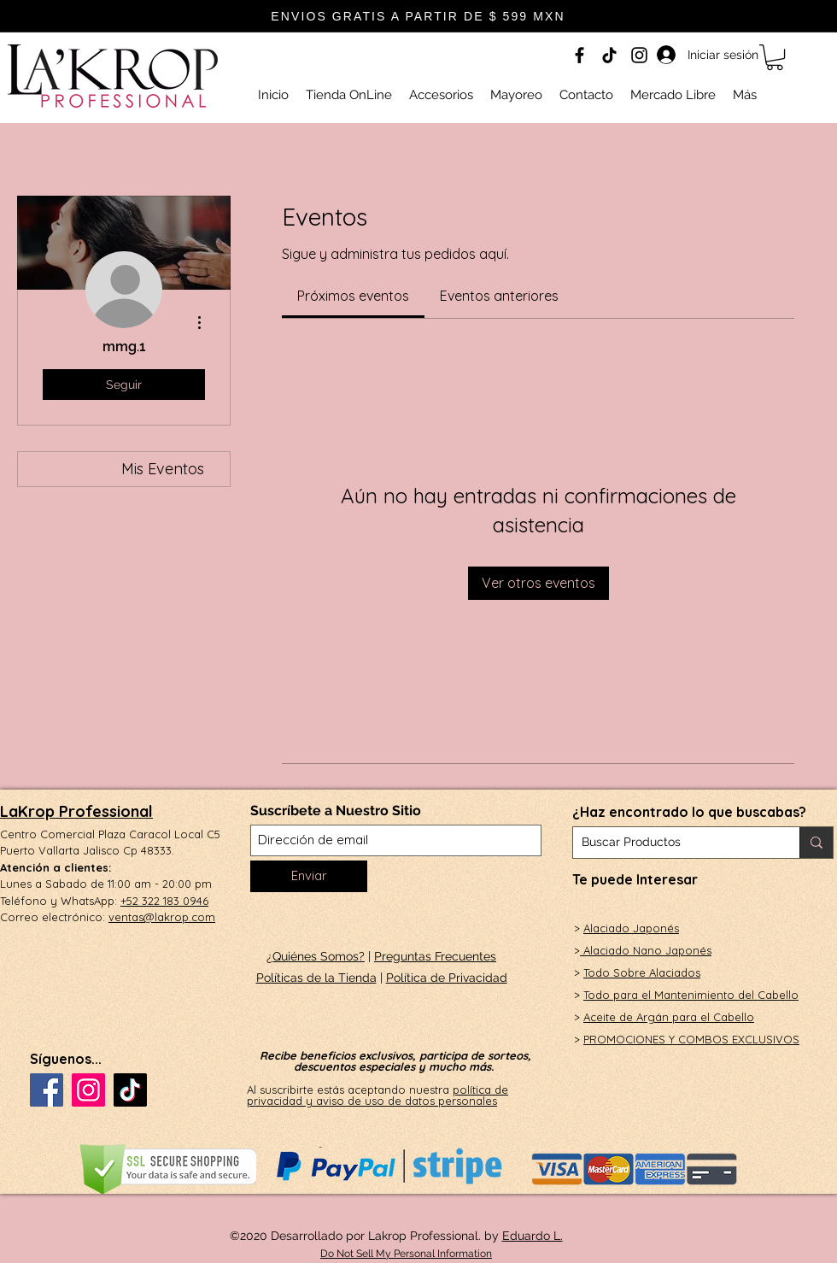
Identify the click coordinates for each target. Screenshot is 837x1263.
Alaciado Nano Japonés (645, 950)
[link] (353, 295)
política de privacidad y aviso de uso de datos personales (377, 1095)
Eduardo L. (532, 1235)
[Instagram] (639, 55)
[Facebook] (579, 55)
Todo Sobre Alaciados (641, 972)
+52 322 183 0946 (164, 901)
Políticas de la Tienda (316, 977)
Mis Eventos (162, 469)
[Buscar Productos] (673, 842)
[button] (774, 57)
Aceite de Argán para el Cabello (668, 1017)
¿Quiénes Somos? (315, 956)
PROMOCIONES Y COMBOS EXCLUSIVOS (691, 1039)
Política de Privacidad (446, 977)
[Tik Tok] (609, 55)
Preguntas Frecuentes (435, 956)
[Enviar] (308, 876)
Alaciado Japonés (631, 928)
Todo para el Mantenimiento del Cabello (691, 995)
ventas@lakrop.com (161, 917)
